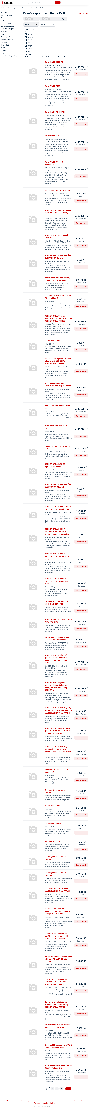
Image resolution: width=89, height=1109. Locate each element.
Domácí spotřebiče (14, 8)
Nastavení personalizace (63, 1101)
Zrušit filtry (83, 14)
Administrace (36, 1101)
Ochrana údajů (47, 1101)
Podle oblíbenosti (30, 57)
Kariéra (52, 1103)
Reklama (37, 1103)
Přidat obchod (9, 1101)
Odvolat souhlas (78, 1101)
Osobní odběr (46, 57)
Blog (27, 1101)
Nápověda (20, 1101)
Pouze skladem (63, 57)
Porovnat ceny (81, 74)
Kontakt (45, 1103)
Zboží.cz (3, 8)
